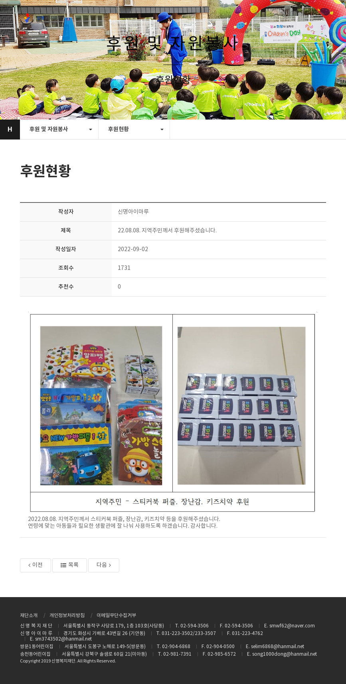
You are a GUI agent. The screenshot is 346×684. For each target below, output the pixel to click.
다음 (104, 565)
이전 (35, 565)
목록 (70, 565)
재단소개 (29, 615)
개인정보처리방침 (67, 615)
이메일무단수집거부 (116, 615)
